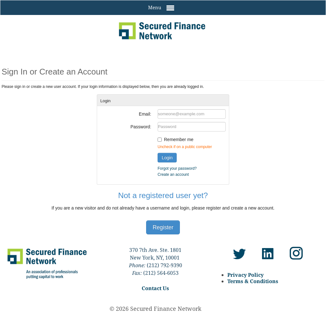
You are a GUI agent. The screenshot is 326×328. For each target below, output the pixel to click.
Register (162, 227)
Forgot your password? (177, 168)
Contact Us (155, 288)
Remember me (179, 139)
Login (167, 157)
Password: (141, 126)
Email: (145, 114)
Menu (161, 8)
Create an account (173, 174)
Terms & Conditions (252, 281)
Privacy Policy (245, 274)
